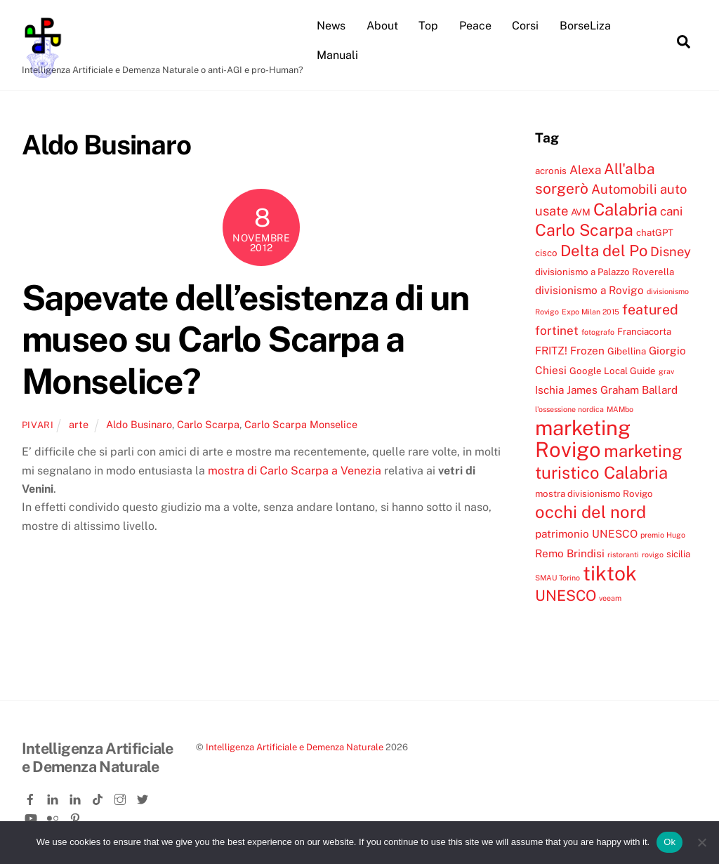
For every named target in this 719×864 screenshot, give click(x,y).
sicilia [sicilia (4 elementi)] (678, 553)
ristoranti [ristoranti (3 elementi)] (623, 554)
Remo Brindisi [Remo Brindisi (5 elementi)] (570, 553)
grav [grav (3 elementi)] (666, 371)
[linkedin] (54, 797)
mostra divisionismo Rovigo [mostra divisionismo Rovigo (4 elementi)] (594, 493)
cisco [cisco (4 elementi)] (546, 252)
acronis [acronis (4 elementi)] (551, 170)
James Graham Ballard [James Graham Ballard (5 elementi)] (622, 389)
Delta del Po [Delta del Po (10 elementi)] (603, 250)
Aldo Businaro (139, 424)
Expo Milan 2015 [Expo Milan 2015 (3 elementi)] (590, 311)
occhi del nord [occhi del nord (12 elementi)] (590, 511)
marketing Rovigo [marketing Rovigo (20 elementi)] (583, 439)
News (331, 25)
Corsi (525, 25)
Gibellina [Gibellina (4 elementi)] (626, 351)
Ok (669, 842)
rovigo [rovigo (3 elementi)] (653, 554)
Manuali (337, 55)
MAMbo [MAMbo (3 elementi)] (620, 409)
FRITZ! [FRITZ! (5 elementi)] (551, 350)
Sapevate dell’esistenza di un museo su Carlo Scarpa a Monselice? (245, 339)
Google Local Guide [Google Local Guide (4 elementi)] (612, 370)
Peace (475, 25)
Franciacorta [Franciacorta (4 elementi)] (644, 331)
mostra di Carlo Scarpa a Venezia (294, 470)
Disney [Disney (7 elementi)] (670, 251)
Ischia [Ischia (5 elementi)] (549, 389)
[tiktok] (99, 797)
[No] (701, 842)
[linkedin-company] (76, 797)
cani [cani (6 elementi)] (671, 211)
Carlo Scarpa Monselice (300, 424)
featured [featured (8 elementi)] (650, 309)
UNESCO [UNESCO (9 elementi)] (565, 595)
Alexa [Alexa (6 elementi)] (585, 170)
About (382, 25)
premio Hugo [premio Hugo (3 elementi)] (662, 535)
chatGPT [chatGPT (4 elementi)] (654, 232)
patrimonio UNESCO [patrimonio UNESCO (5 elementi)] (586, 533)
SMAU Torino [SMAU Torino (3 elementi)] (557, 577)
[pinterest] (76, 815)
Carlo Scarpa (208, 424)
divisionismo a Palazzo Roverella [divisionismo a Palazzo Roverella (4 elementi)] (604, 271)
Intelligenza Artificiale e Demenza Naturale (294, 747)
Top (428, 25)
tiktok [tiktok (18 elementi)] (610, 573)
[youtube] (31, 815)
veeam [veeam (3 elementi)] (610, 598)
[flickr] (54, 815)
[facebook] (31, 797)
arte (78, 424)
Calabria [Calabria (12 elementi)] (625, 209)
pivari (38, 425)
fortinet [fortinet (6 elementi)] (557, 331)
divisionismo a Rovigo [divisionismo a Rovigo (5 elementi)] (589, 290)
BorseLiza (585, 25)
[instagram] (121, 797)
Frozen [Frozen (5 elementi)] (587, 350)
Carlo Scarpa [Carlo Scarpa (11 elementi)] (584, 229)
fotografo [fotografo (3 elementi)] (597, 332)
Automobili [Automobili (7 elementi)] (624, 189)
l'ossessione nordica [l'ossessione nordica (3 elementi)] (569, 409)
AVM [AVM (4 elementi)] (581, 212)
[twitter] (144, 797)
